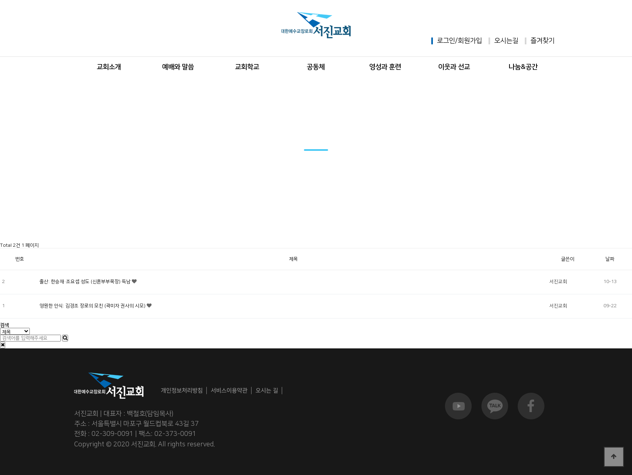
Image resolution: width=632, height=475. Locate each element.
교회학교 (247, 67)
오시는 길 (267, 390)
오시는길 (506, 40)
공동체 (316, 67)
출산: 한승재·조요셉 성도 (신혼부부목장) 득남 (86, 281)
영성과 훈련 (385, 67)
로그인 (446, 40)
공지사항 (114, 230)
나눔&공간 (523, 67)
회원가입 (470, 40)
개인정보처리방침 (182, 390)
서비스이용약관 (229, 390)
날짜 (609, 259)
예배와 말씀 (178, 67)
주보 (194, 230)
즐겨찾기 (542, 40)
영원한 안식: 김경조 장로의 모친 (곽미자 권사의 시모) (93, 305)
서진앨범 (274, 230)
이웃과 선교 (454, 67)
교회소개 (109, 67)
